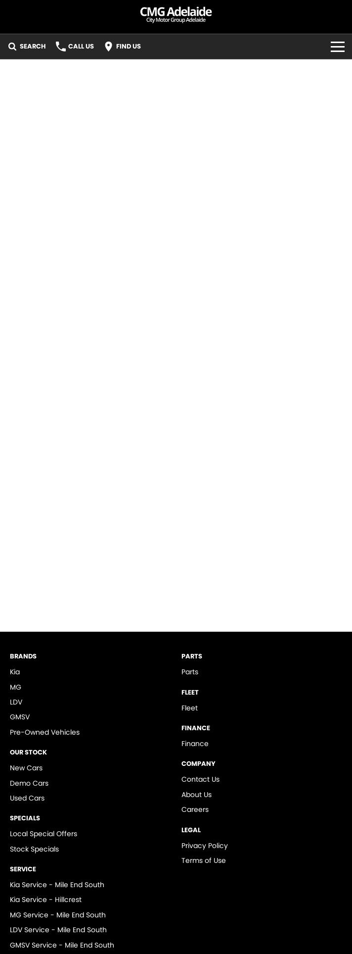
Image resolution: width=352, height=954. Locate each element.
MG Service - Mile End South (58, 915)
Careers (195, 809)
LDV (16, 702)
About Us (196, 795)
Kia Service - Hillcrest (46, 899)
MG (15, 687)
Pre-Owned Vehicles (45, 732)
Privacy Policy (204, 846)
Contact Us (200, 779)
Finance (195, 744)
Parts (189, 672)
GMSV (20, 717)
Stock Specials (34, 849)
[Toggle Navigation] (338, 46)
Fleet (189, 708)
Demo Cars (29, 783)
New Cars (26, 768)
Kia (15, 672)
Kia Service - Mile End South (57, 885)
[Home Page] (176, 13)
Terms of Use (203, 860)
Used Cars (27, 798)
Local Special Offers (43, 834)
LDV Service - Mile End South (58, 930)
